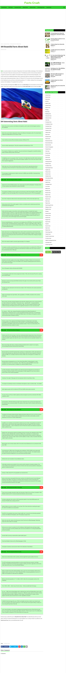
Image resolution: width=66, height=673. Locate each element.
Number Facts (48, 196)
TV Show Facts (48, 238)
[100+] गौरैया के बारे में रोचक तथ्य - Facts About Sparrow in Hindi (58, 63)
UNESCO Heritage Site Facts (51, 240)
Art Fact (47, 101)
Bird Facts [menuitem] (11, 7)
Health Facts (48, 169)
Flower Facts (48, 153)
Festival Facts (48, 149)
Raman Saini (4, 49)
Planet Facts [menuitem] (25, 7)
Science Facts (48, 213)
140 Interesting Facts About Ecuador (14, 551)
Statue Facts (48, 230)
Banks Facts (48, 107)
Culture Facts (48, 132)
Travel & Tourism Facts (50, 236)
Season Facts (48, 215)
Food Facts (48, 155)
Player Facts (48, 203)
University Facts (48, 242)
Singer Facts (48, 219)
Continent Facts (48, 126)
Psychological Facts (49, 205)
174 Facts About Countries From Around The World (58, 39)
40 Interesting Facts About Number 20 (57, 81)
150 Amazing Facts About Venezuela (14, 487)
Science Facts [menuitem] (32, 7)
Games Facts (48, 159)
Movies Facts (48, 192)
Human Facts (48, 173)
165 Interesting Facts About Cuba (13, 254)
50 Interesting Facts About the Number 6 (57, 45)
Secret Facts (48, 217)
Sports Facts (48, 225)
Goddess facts (48, 165)
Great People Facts (49, 167)
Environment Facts (49, 142)
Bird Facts (47, 111)
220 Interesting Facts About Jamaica (14, 179)
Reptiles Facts (48, 209)
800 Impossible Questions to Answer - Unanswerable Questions (57, 75)
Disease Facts (48, 136)
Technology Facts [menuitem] (40, 7)
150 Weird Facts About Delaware (13, 330)
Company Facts (48, 122)
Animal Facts (48, 95)
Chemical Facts (48, 117)
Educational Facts (49, 140)
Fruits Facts (48, 157)
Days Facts (48, 134)
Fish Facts (47, 151)
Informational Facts (49, 178)
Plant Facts (48, 200)
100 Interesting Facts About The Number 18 (58, 86)
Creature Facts (48, 130)
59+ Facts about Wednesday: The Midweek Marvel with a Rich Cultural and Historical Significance (58, 57)
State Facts (48, 227)
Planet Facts (48, 198)
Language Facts (49, 184)
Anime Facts (48, 97)
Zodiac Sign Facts (49, 244)
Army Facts (48, 99)
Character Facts (48, 115)
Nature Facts (48, 194)
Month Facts (48, 190)
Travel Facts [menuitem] (48, 7)
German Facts (48, 163)
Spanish (47, 223)
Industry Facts (48, 176)
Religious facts (48, 207)
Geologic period (49, 161)
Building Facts (48, 113)
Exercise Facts (48, 144)
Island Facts (48, 182)
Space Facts (48, 221)
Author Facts (48, 103)
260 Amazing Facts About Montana (14, 409)
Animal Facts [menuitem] (4, 7)
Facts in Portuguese (49, 146)
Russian (47, 211)
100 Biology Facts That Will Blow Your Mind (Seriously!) (58, 69)
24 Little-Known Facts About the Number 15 (58, 50)
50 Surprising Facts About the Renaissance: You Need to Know (58, 34)
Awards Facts (48, 105)
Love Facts (48, 186)
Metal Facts (48, 188)
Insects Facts (48, 180)
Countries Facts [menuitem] (18, 7)
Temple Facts (48, 234)
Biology (47, 109)
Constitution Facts (49, 124)
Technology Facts (49, 232)
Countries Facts (7, 643)
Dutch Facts (48, 138)
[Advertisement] (22, 27)
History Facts (48, 171)
